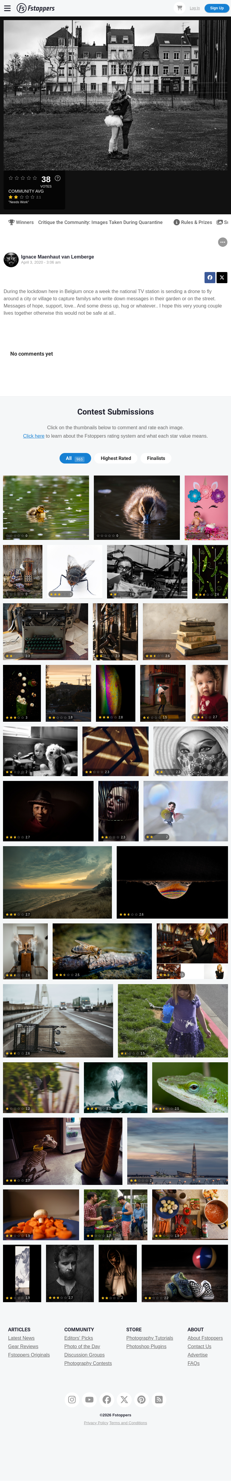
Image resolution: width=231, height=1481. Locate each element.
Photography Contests (88, 1363)
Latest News (21, 1338)
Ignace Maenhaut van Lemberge (57, 256)
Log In (195, 8)
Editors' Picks (78, 1338)
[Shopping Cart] (180, 8)
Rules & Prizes (191, 222)
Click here (34, 436)
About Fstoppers (205, 1338)
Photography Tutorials (149, 1338)
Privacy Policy (96, 1423)
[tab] (75, 458)
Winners (19, 222)
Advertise (198, 1354)
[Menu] (7, 8)
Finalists (156, 458)
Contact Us (199, 1346)
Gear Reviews (23, 1346)
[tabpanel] (115, 891)
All (75, 458)
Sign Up (217, 8)
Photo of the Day (82, 1346)
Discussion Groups (84, 1354)
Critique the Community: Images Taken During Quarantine (100, 222)
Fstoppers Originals (29, 1354)
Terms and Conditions (128, 1423)
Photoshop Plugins (146, 1346)
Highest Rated (116, 458)
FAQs (194, 1363)
